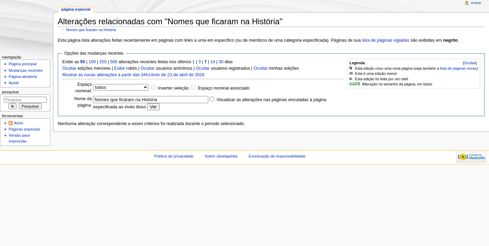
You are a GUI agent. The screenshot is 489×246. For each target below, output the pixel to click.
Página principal (23, 64)
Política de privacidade (174, 156)
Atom (18, 123)
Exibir (119, 68)
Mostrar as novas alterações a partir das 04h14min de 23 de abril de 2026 (133, 74)
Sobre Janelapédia (221, 156)
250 (103, 61)
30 (221, 61)
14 (212, 61)
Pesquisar (10, 92)
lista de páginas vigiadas (385, 40)
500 (113, 61)
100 (92, 61)
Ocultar (470, 63)
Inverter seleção (173, 88)
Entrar (476, 3)
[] (470, 63)
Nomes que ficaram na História (91, 30)
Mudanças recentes (26, 70)
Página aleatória (23, 76)
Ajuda (13, 83)
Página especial (75, 9)
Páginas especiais (24, 129)
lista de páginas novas (458, 68)
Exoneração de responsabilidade (277, 156)
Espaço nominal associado (224, 88)
